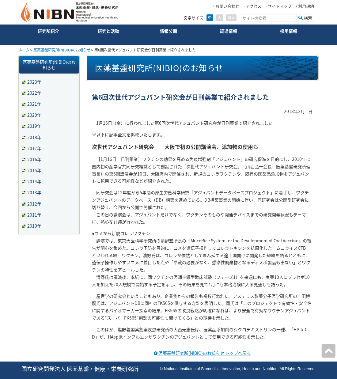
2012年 (34, 204)
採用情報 (288, 31)
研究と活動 (108, 31)
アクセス (253, 6)
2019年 (34, 126)
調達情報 (228, 31)
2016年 (34, 159)
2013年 (34, 192)
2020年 (34, 115)
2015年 (34, 170)
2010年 (34, 226)
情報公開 (168, 31)
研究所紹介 (48, 31)
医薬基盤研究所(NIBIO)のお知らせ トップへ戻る (202, 353)
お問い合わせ (227, 6)
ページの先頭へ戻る (328, 351)
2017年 (34, 148)
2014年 (34, 181)
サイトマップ (280, 6)
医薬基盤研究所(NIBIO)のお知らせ (61, 50)
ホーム (23, 50)
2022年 (34, 93)
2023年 (34, 82)
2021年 (34, 104)
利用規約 (306, 6)
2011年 (34, 215)
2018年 (34, 137)
